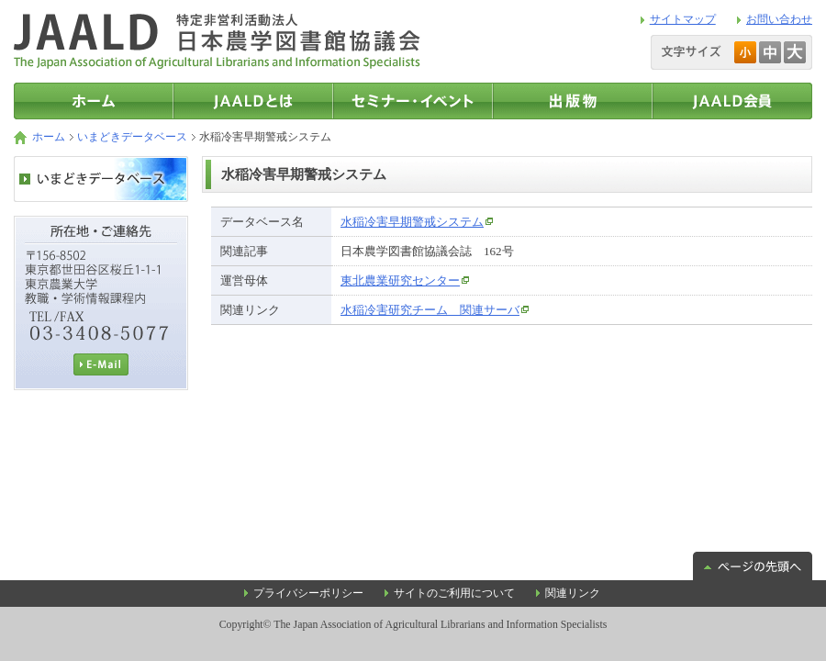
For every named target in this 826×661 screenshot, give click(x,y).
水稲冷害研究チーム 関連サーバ (429, 310)
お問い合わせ (779, 19)
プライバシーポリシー (308, 593)
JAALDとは (253, 101)
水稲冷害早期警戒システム (412, 222)
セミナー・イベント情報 (413, 101)
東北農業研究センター (400, 280)
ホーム (48, 136)
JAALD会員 (732, 101)
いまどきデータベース (132, 136)
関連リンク (572, 593)
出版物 (573, 101)
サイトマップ (683, 19)
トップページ (93, 101)
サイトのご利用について (454, 593)
